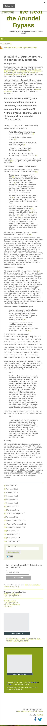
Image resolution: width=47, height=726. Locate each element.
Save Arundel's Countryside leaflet (23, 640)
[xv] (38, 271)
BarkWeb (39, 715)
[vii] (36, 171)
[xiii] (19, 216)
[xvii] (28, 330)
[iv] (29, 150)
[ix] (15, 182)
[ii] (15, 139)
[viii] (13, 177)
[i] (33, 134)
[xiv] (30, 234)
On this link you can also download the (21, 639)
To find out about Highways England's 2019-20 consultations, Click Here (12, 603)
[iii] (24, 145)
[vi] (11, 161)
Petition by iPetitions (17, 633)
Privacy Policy (38, 711)
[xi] (31, 208)
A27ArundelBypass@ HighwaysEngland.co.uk (12, 595)
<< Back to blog (5, 44)
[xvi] (24, 319)
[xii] (32, 212)
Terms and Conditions (24, 711)
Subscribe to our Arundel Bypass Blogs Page (18, 48)
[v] (36, 155)
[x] (12, 197)
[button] (13, 552)
